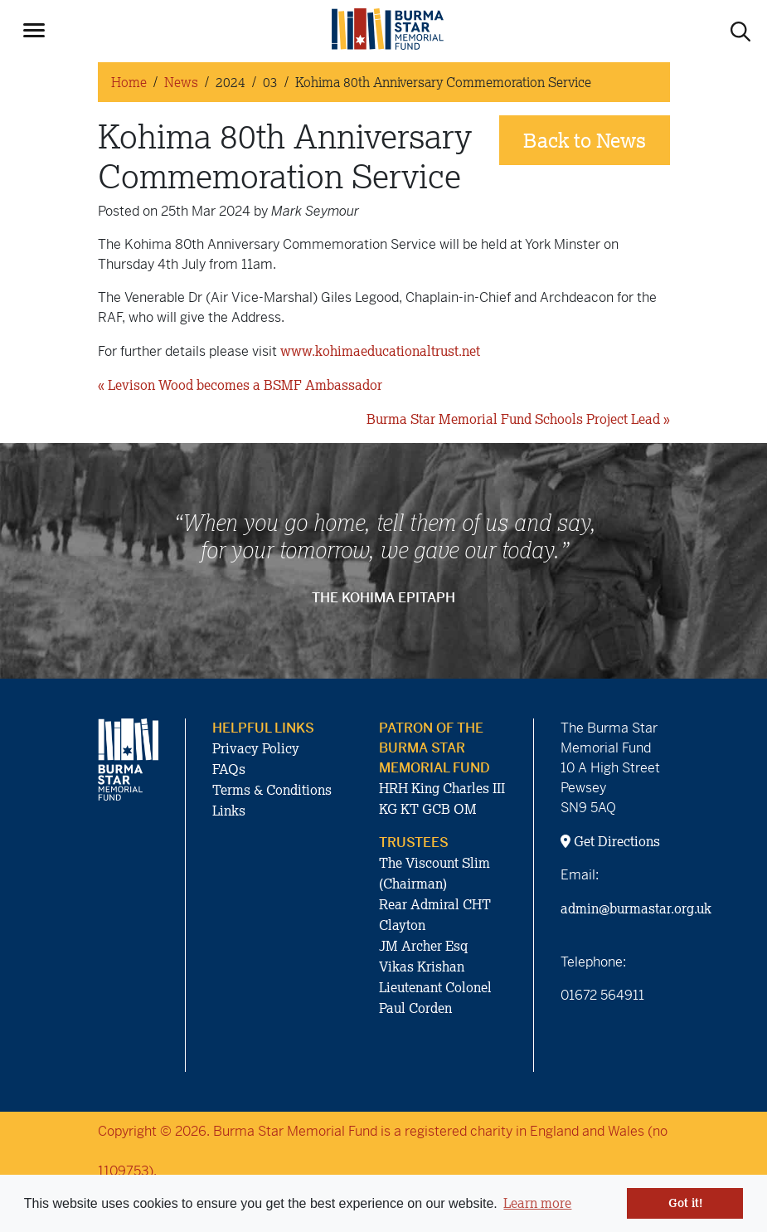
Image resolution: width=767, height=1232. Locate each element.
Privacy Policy (255, 748)
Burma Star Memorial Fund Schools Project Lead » (518, 419)
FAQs (228, 769)
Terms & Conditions (272, 790)
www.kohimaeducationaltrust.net (380, 351)
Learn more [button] (537, 1203)
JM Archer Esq (423, 946)
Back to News (584, 140)
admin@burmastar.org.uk (636, 908)
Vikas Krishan (421, 966)
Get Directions (610, 841)
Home (129, 82)
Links (228, 810)
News (181, 82)
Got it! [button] (685, 1203)
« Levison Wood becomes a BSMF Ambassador (240, 385)
